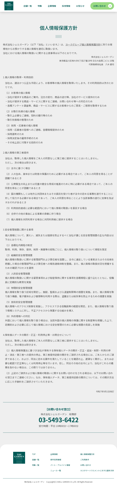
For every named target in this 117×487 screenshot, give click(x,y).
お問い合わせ (99, 5)
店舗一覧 (28, 5)
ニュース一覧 (55, 470)
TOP (34, 454)
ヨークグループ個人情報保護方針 (83, 44)
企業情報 (52, 5)
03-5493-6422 (59, 419)
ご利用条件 (84, 459)
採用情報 (66, 5)
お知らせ (80, 5)
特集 (40, 5)
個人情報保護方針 (87, 454)
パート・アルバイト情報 (60, 465)
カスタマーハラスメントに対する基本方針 (97, 470)
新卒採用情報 (55, 459)
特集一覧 (35, 465)
